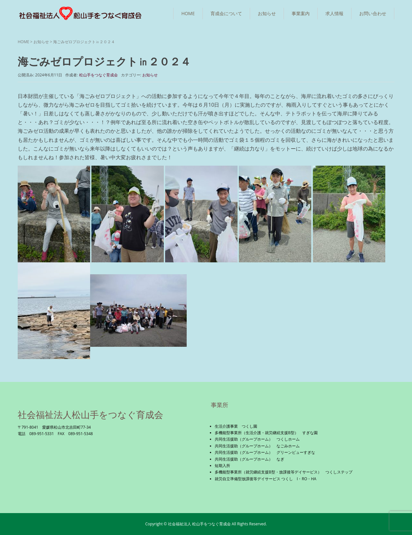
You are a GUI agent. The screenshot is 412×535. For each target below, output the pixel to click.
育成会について (226, 13)
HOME (188, 13)
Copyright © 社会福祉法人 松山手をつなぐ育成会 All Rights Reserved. (206, 524)
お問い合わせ (372, 13)
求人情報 (334, 13)
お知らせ (267, 13)
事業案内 (301, 13)
